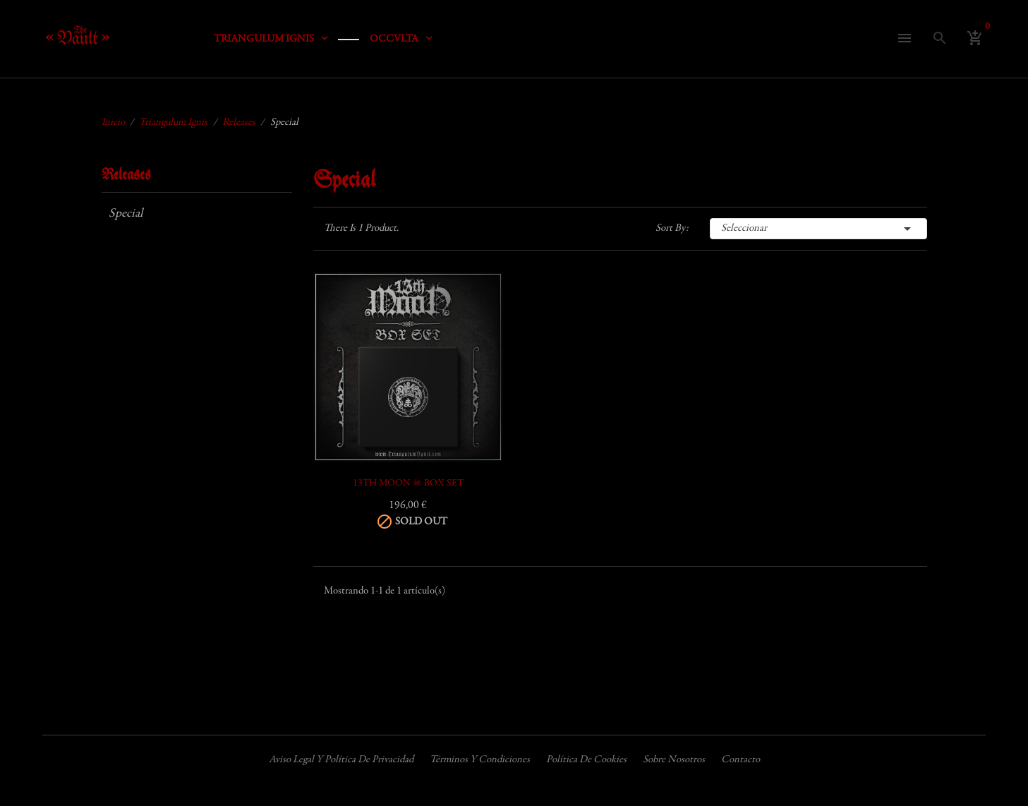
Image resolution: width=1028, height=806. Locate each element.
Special (126, 213)
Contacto (740, 759)
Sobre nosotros (674, 759)
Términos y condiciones (480, 759)
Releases (126, 175)
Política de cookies (586, 759)
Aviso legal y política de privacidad (341, 759)
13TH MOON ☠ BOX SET (408, 483)
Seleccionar (818, 228)
